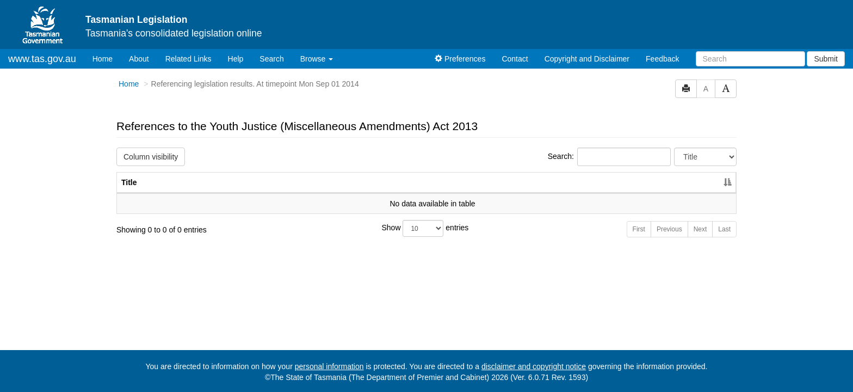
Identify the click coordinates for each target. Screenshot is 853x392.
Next (700, 229)
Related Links (188, 58)
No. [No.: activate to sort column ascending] (646, 182)
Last (724, 229)
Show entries (425, 228)
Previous (669, 229)
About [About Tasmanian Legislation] (139, 58)
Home (106, 58)
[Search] (750, 58)
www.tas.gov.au (42, 58)
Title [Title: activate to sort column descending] (129, 182)
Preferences (460, 58)
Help (236, 58)
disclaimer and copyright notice (533, 366)
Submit (826, 58)
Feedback (662, 58)
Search (271, 58)
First (639, 229)
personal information (329, 366)
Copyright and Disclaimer (587, 58)
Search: (609, 157)
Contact (515, 58)
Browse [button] (316, 58)
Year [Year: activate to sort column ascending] (696, 182)
